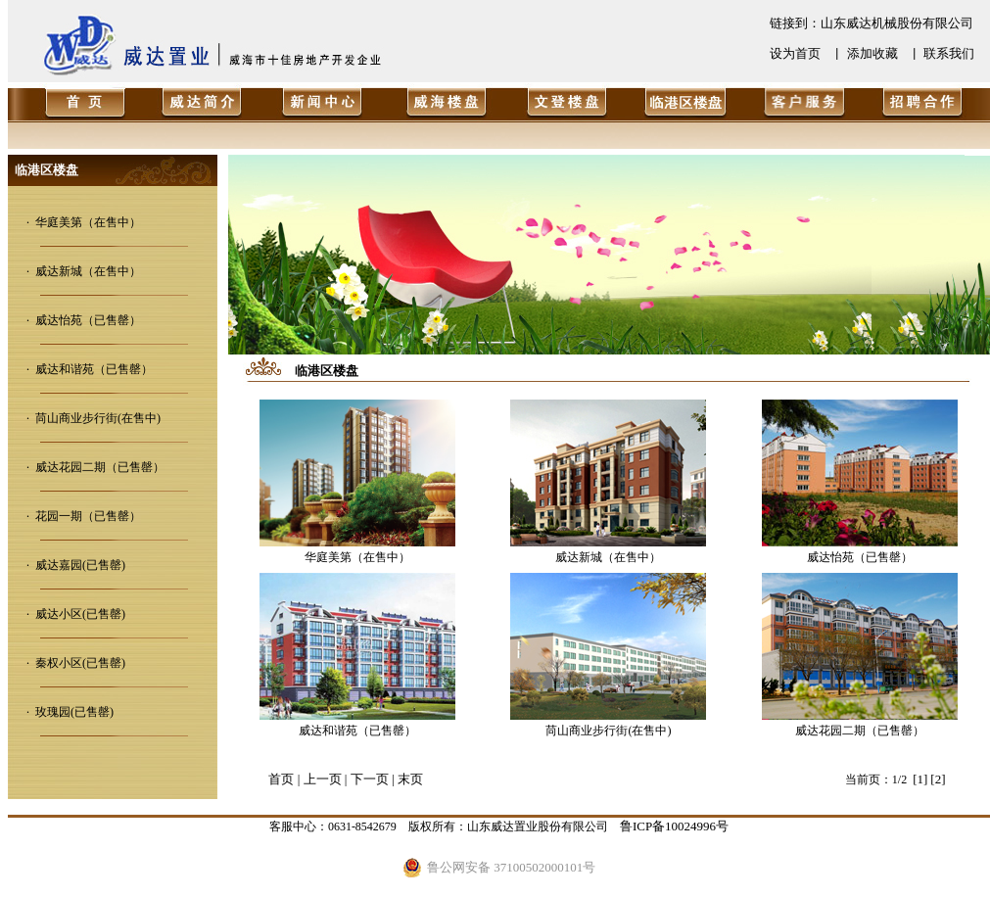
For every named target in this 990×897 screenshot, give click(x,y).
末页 (410, 779)
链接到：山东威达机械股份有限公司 (871, 23)
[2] (937, 779)
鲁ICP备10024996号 (674, 826)
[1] (920, 779)
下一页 (370, 779)
